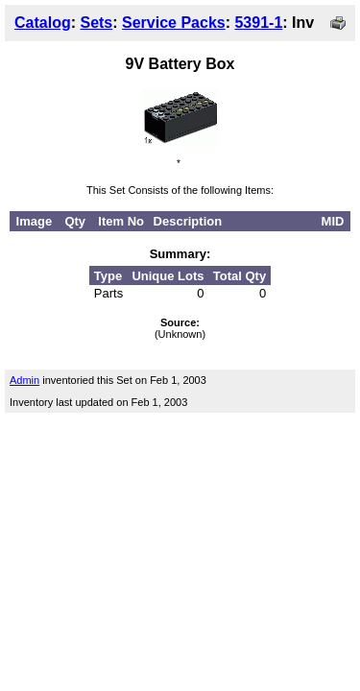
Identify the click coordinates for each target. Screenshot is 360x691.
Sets (96, 22)
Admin (24, 380)
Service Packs (174, 22)
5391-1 (258, 22)
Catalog (42, 22)
